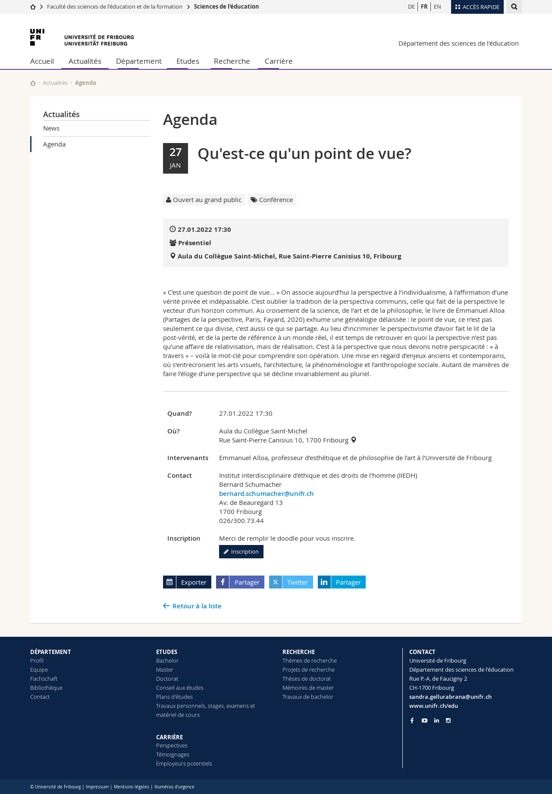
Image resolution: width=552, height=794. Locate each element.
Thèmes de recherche (309, 660)
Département (139, 61)
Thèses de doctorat (306, 678)
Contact (40, 697)
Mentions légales (131, 787)
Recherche (232, 61)
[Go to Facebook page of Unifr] (412, 720)
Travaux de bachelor (307, 697)
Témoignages (172, 754)
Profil (37, 660)
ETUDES (166, 652)
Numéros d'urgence (174, 787)
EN (437, 6)
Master (164, 669)
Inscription (241, 551)
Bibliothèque (46, 687)
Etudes (187, 61)
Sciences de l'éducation (226, 6)
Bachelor (167, 660)
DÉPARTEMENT (50, 652)
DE (411, 6)
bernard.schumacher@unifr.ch (266, 493)
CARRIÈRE (169, 737)
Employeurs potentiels (184, 763)
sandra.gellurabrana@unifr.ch (450, 697)
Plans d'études (174, 697)
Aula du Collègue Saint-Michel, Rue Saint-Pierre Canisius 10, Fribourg (289, 256)
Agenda (54, 144)
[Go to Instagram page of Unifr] (448, 720)
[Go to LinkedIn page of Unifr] (436, 720)
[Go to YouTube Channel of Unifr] (424, 720)
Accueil (42, 61)
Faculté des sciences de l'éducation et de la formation (114, 6)
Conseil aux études (180, 687)
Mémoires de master (308, 687)
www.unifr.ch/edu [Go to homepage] (433, 706)
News (51, 128)
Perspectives (172, 745)
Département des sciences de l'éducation (458, 43)
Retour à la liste (197, 605)
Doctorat (167, 678)
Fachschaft (43, 678)
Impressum (97, 787)
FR (424, 6)
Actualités (85, 61)
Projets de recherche (308, 669)
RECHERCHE (298, 652)
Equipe (39, 669)
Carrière (279, 61)
